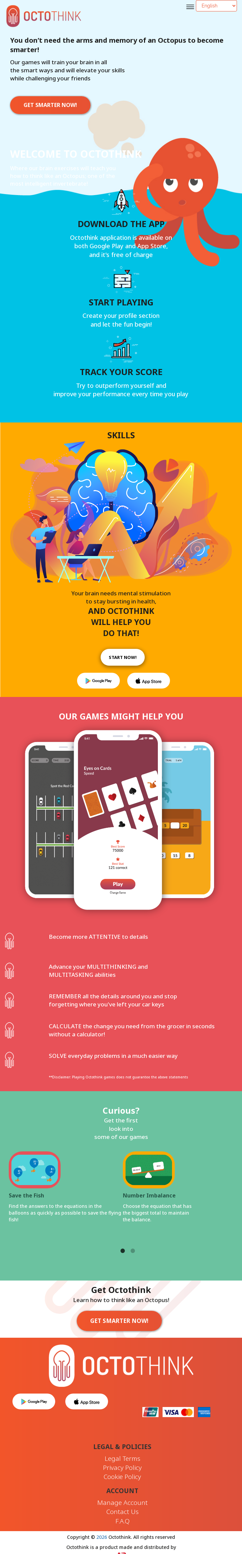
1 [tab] (122, 1243)
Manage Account (122, 1502)
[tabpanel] (122, 1206)
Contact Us (122, 1511)
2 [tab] (133, 1243)
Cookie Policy (122, 1476)
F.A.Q (122, 1521)
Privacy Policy (122, 1467)
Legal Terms (122, 1458)
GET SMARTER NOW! (50, 105)
